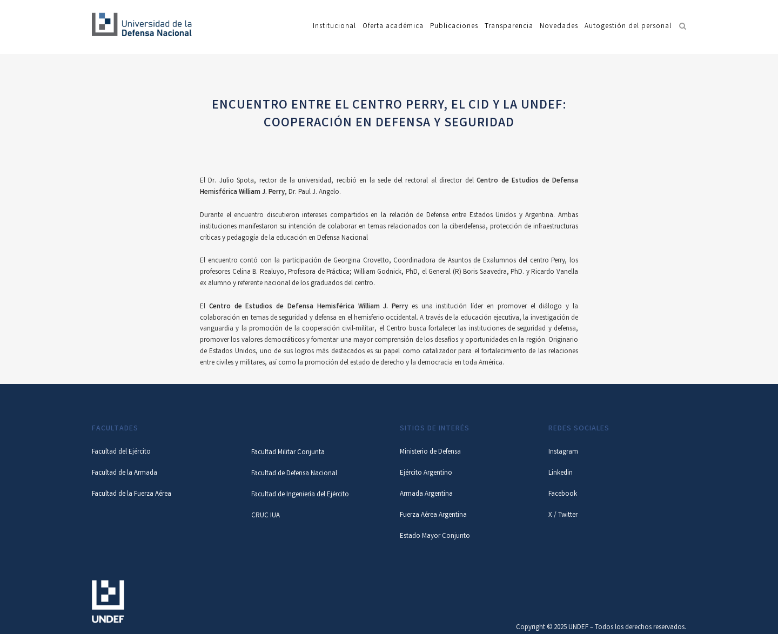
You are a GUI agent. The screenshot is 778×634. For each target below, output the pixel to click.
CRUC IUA (265, 516)
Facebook (562, 494)
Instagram (563, 452)
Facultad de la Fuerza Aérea (131, 494)
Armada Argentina (426, 494)
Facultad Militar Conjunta (288, 453)
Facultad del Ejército (121, 452)
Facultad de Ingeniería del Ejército (300, 495)
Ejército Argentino (426, 473)
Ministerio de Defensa (430, 452)
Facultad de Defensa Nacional (294, 474)
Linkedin (560, 473)
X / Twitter (563, 515)
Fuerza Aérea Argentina (433, 515)
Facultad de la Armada (124, 473)
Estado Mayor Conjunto (435, 536)
